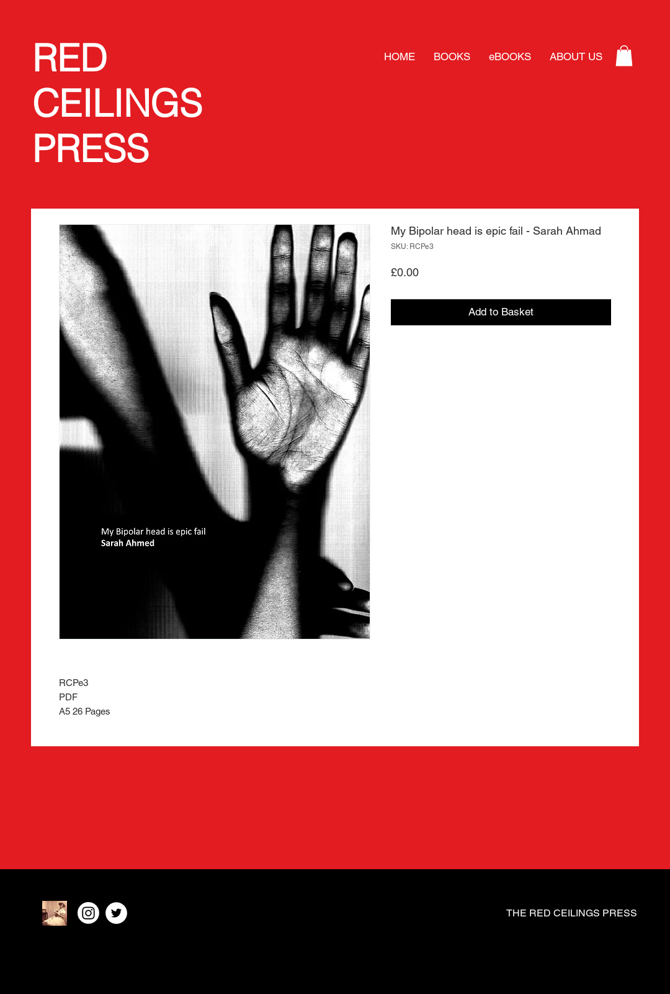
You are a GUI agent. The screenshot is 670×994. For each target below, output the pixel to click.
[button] (624, 55)
